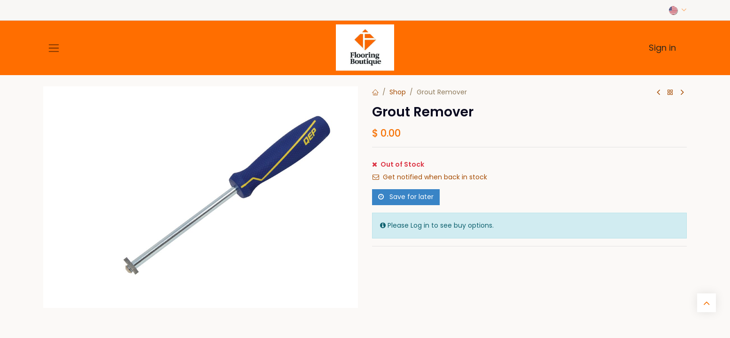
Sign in (662, 48)
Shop (397, 92)
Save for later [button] (406, 196)
